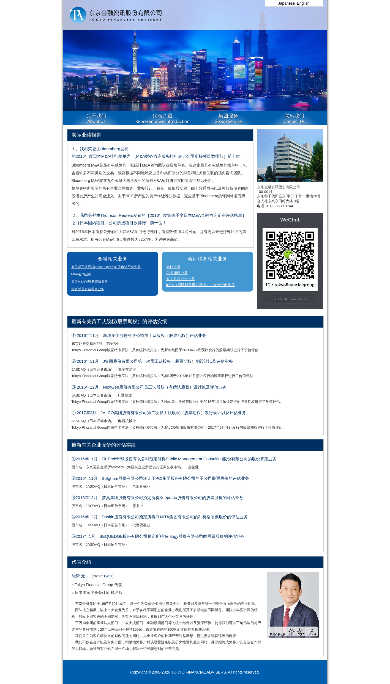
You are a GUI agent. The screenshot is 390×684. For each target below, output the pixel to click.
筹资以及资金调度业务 (87, 289)
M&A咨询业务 (81, 274)
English (303, 3)
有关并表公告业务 (180, 279)
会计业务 (173, 267)
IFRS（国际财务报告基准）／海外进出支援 (200, 285)
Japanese (286, 3)
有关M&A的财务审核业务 (89, 282)
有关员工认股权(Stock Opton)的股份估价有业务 (106, 267)
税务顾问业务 (177, 273)
